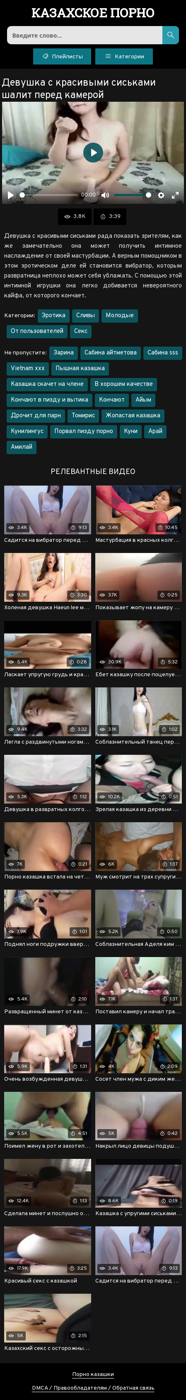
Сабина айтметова (111, 353)
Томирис (83, 416)
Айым (143, 400)
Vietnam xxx (28, 369)
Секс (80, 331)
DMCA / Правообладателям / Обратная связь (93, 1388)
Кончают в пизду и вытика (49, 400)
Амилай (21, 447)
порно (93, 14)
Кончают (112, 400)
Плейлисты (62, 55)
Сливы (85, 316)
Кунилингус (27, 432)
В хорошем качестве (123, 384)
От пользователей (37, 331)
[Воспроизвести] (10, 195)
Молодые (120, 316)
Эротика (53, 316)
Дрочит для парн (36, 416)
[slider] (48, 195)
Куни (131, 432)
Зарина (63, 353)
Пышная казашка (80, 369)
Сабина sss (162, 353)
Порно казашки (93, 1374)
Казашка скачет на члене (47, 384)
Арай (155, 432)
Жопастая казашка (133, 416)
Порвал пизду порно (83, 432)
